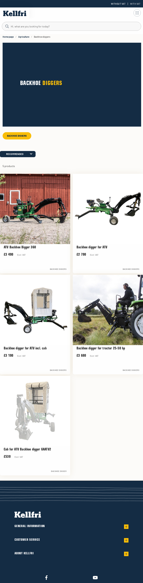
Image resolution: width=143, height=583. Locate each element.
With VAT (135, 3)
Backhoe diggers (17, 135)
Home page (8, 36)
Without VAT (118, 3)
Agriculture (23, 36)
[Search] (71, 26)
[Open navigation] (137, 13)
